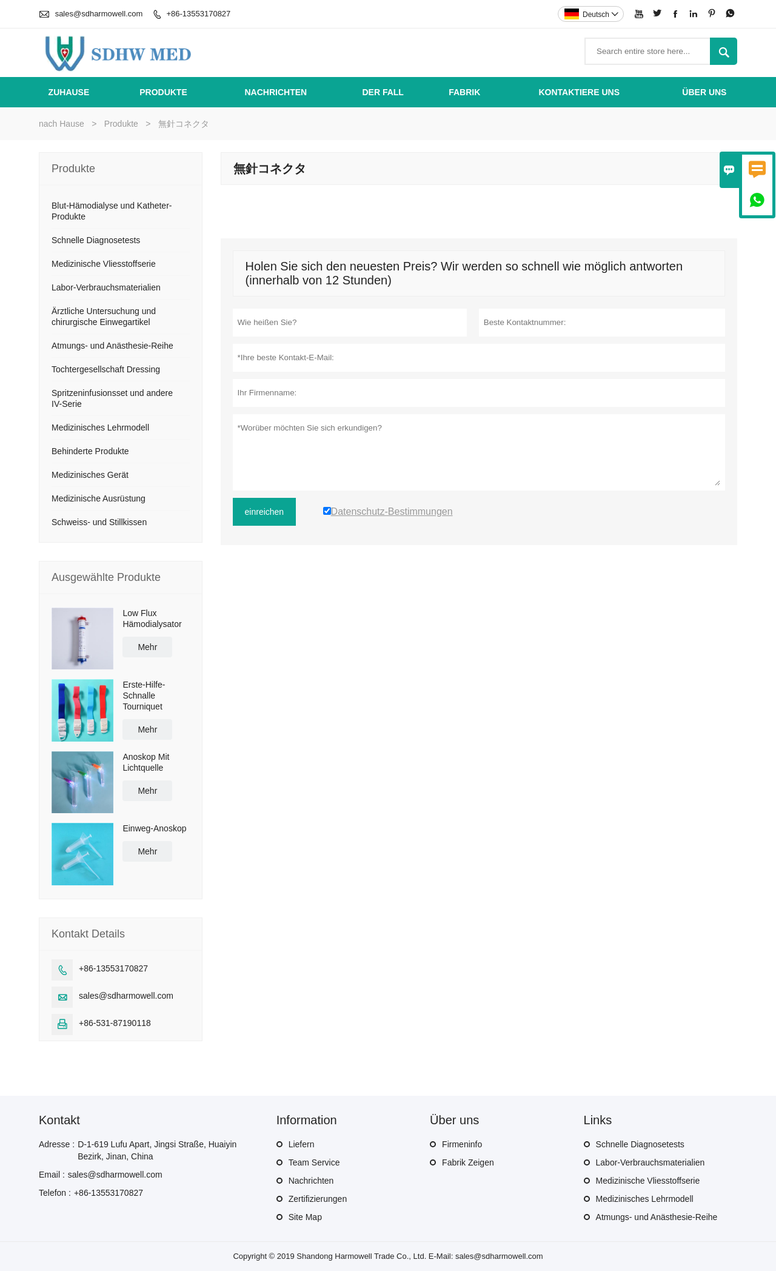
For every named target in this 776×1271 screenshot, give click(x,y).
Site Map (305, 1217)
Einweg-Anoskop (154, 828)
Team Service (314, 1162)
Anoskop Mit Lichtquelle (145, 762)
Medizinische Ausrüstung (99, 498)
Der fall (382, 92)
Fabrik (464, 92)
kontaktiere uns (579, 92)
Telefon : (55, 1193)
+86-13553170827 (198, 13)
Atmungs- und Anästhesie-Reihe (112, 345)
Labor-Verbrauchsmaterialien (106, 287)
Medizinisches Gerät (90, 475)
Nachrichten (275, 92)
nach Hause (61, 124)
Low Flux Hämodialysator (151, 618)
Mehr (147, 647)
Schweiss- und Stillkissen (99, 522)
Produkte (163, 92)
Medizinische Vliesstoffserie (104, 264)
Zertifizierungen (318, 1199)
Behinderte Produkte (90, 451)
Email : (52, 1174)
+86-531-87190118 (115, 1023)
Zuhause (69, 92)
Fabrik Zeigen (468, 1162)
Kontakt (59, 1120)
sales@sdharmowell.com (99, 13)
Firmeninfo (462, 1144)
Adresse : (57, 1144)
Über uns (704, 92)
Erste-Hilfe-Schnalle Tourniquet (143, 695)
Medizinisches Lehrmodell (100, 427)
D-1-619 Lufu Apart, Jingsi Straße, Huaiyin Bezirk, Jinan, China (157, 1150)
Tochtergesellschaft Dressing (106, 369)
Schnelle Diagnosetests (96, 240)
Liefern (302, 1144)
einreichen (264, 512)
